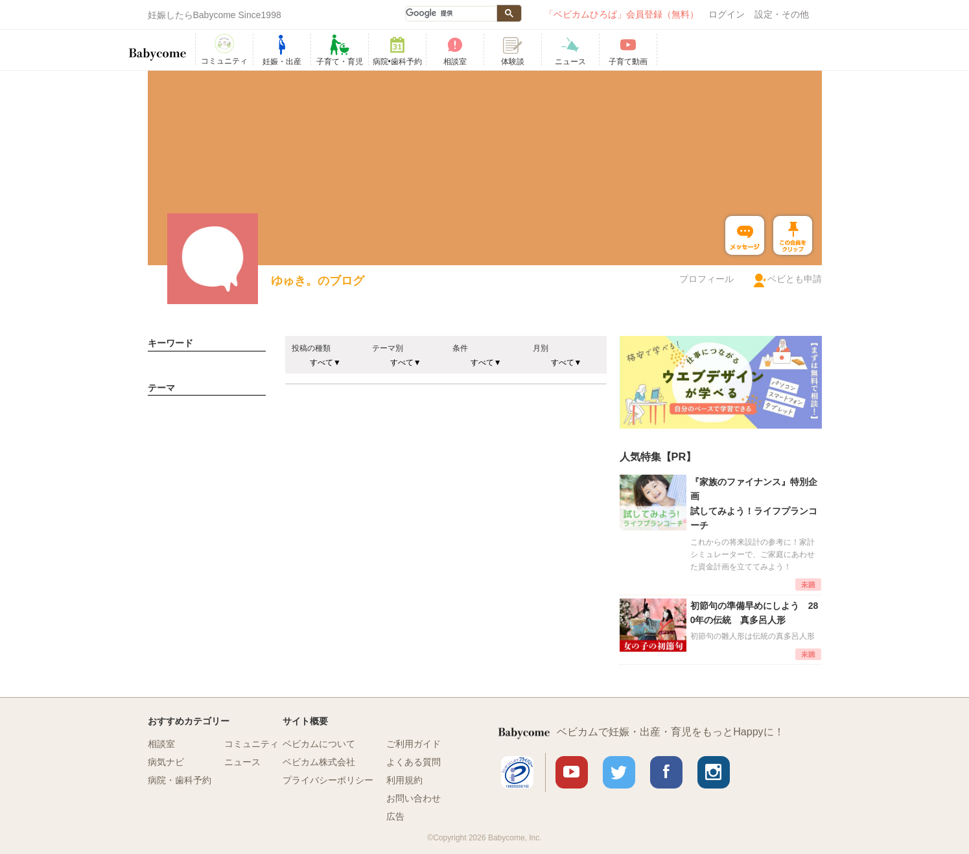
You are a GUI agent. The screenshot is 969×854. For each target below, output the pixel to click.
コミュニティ (251, 744)
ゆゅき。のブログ (317, 280)
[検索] (450, 13)
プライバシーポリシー (328, 780)
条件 (460, 348)
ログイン (726, 14)
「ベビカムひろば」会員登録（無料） (621, 14)
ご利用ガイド (413, 744)
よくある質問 (413, 762)
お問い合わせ (413, 798)
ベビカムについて (319, 744)
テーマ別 (387, 348)
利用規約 (404, 780)
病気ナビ (166, 762)
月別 (540, 348)
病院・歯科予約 (179, 780)
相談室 (161, 744)
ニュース (242, 762)
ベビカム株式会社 (319, 762)
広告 (395, 816)
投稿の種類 (311, 348)
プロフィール (706, 279)
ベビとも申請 (794, 279)
